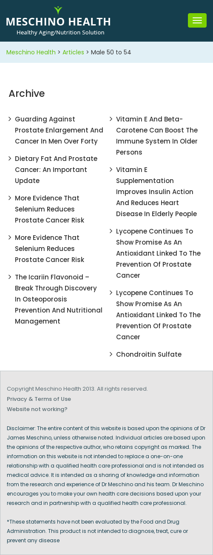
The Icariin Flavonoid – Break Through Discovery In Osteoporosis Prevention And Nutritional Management (58, 299)
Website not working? (37, 409)
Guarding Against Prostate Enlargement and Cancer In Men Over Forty (59, 130)
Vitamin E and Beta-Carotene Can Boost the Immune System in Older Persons (157, 136)
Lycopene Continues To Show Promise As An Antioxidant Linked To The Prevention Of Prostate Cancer (158, 253)
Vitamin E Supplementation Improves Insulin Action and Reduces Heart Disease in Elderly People (156, 191)
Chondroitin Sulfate (149, 354)
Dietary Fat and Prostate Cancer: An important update (56, 169)
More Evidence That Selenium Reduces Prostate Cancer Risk (49, 209)
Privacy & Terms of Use (39, 399)
